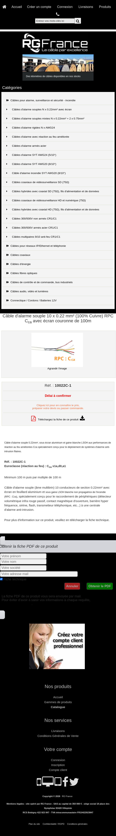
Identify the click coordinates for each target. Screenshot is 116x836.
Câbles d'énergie (18, 264)
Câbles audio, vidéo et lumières (27, 291)
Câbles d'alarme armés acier (26, 145)
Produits (105, 7)
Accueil (17, 7)
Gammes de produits (58, 702)
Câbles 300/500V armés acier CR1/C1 (32, 227)
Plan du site (34, 824)
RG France (67, 796)
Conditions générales (77, 824)
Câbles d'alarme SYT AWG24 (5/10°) (31, 154)
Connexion (65, 7)
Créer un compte (39, 7)
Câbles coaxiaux (18, 254)
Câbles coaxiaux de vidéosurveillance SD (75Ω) (37, 182)
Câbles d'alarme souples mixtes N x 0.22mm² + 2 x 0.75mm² (45, 118)
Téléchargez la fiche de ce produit (58, 419)
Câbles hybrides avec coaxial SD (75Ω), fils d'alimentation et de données (52, 191)
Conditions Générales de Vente (58, 736)
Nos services (58, 720)
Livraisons (85, 7)
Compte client (58, 770)
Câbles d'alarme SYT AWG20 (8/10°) (31, 164)
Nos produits (58, 686)
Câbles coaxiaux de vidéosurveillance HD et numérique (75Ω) (46, 200)
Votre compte (58, 749)
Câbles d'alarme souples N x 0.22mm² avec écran (39, 109)
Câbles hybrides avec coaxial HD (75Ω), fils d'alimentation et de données (52, 209)
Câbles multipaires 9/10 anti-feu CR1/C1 (33, 236)
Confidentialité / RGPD (53, 824)
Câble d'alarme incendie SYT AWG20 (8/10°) (36, 173)
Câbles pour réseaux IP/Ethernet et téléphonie (36, 245)
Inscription (58, 765)
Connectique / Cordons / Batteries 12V (31, 300)
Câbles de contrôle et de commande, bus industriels (39, 282)
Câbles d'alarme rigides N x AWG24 (30, 127)
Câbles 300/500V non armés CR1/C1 (31, 218)
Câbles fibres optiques (21, 273)
